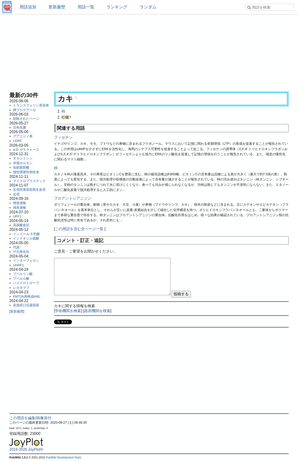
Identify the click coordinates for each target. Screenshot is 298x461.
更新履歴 (56, 7)
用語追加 (28, 7)
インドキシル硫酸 (26, 238)
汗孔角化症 (21, 251)
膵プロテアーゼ (24, 110)
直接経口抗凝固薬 (26, 305)
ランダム (148, 7)
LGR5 (17, 141)
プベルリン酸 (23, 274)
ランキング (116, 7)
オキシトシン (23, 158)
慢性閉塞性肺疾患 (26, 172)
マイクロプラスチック (29, 181)
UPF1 (17, 216)
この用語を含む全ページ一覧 (79, 229)
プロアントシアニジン (72, 198)
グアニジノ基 (23, 136)
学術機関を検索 (68, 311)
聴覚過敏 (19, 203)
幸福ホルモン (23, 163)
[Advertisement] (149, 51)
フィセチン (63, 137)
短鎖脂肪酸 (21, 167)
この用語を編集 (22, 418)
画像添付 (43, 418)
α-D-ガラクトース (26, 149)
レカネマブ (21, 287)
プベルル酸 (21, 278)
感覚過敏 (19, 207)
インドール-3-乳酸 (26, 234)
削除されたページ (26, 118)
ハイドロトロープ (26, 283)
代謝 (16, 247)
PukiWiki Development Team (63, 457)
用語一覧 (86, 7)
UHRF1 (18, 265)
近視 (16, 194)
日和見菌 (19, 127)
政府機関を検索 (97, 311)
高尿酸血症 (21, 225)
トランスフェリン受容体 (31, 105)
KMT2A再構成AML (26, 296)
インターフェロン (26, 260)
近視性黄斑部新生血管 (29, 189)
